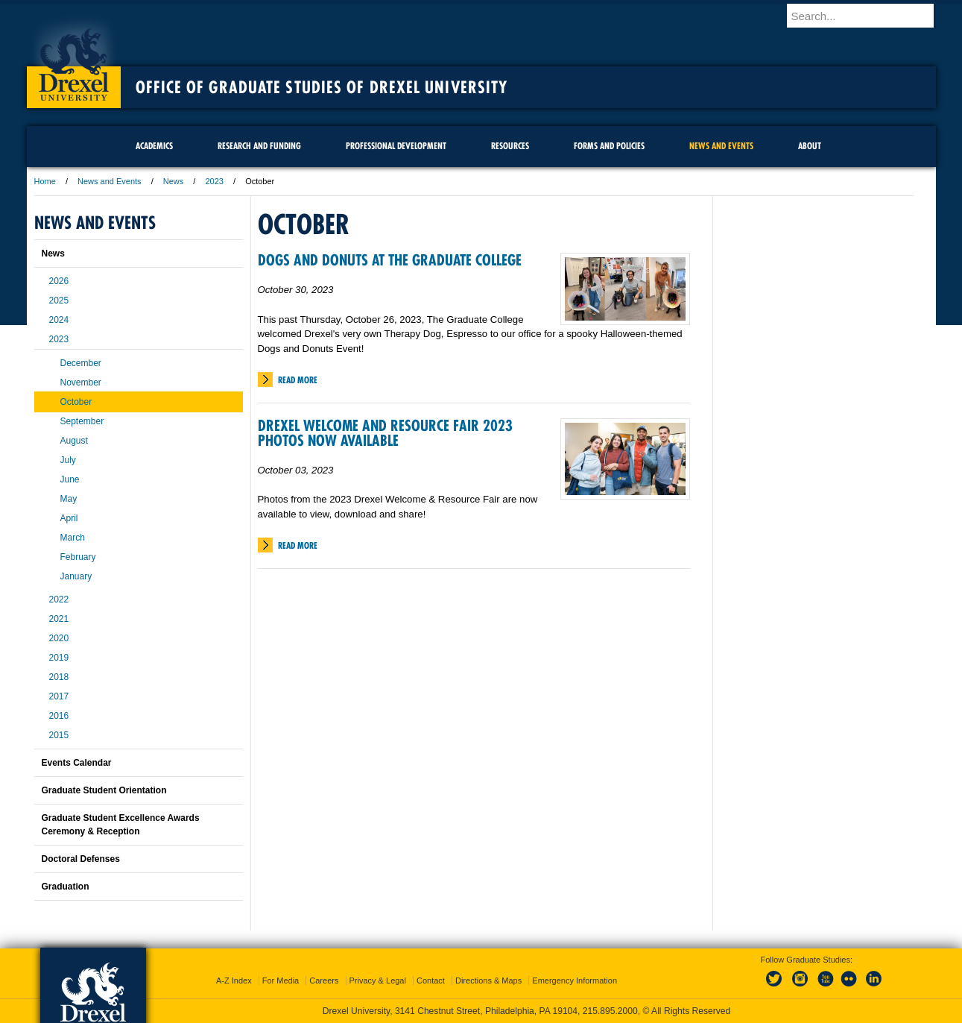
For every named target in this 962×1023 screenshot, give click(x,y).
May (68, 499)
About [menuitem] (809, 145)
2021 (59, 619)
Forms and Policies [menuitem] (609, 145)
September (82, 421)
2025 (59, 300)
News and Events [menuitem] (721, 145)
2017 (59, 696)
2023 (214, 181)
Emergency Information (574, 980)
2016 (59, 716)
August (74, 440)
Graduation (65, 886)
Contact (431, 980)
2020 (59, 638)
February (78, 557)
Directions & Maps (488, 980)
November (80, 382)
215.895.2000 (610, 1011)
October (76, 402)
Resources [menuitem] (510, 145)
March (72, 537)
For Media (281, 980)
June (70, 479)
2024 (59, 320)
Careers (323, 980)
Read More (297, 379)
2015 (59, 735)
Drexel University (74, 59)
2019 (59, 657)
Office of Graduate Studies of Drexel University (322, 87)
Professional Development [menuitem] (396, 145)
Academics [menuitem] (154, 145)
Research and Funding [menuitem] (259, 145)
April (69, 518)
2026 (59, 281)
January (76, 576)
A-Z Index (234, 980)
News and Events (109, 181)
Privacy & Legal (377, 980)
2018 (59, 677)
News (173, 181)
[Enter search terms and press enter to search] (868, 16)
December (80, 363)
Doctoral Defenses (81, 859)
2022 (59, 599)
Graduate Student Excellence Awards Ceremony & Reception (121, 825)
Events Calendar (77, 763)
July (68, 460)
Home (45, 181)
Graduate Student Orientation (104, 790)
